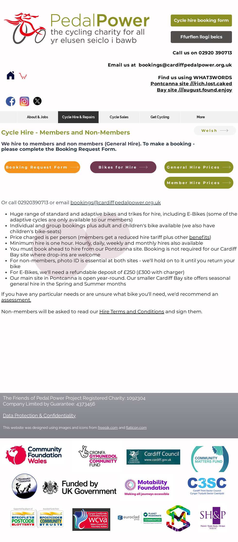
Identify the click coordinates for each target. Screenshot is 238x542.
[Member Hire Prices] (198, 183)
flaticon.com (136, 427)
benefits (199, 237)
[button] (23, 75)
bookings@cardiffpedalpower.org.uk (185, 65)
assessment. (16, 300)
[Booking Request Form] (42, 167)
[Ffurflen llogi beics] (201, 37)
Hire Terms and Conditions (131, 311)
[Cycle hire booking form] (201, 20)
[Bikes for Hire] (123, 167)
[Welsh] (215, 130)
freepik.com (108, 427)
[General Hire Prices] (198, 167)
